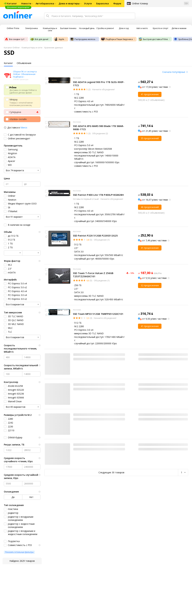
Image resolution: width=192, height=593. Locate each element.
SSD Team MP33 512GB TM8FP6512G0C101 (98, 313)
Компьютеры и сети (32, 47)
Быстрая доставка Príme (153, 39)
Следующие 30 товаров (111, 472)
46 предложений (150, 207)
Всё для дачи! (39, 39)
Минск (23, 127)
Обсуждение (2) (100, 133)
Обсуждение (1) (101, 239)
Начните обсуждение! (103, 89)
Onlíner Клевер (140, 3)
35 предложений (150, 138)
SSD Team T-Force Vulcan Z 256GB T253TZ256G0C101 (93, 274)
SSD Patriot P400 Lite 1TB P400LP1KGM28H (98, 194)
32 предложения (150, 285)
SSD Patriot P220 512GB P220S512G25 (95, 235)
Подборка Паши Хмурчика (117, 39)
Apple (59, 39)
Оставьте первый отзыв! (86, 199)
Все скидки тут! (14, 39)
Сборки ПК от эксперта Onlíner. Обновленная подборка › (25, 74)
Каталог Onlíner (12, 47)
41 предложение (150, 94)
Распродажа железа (82, 39)
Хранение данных (53, 47)
